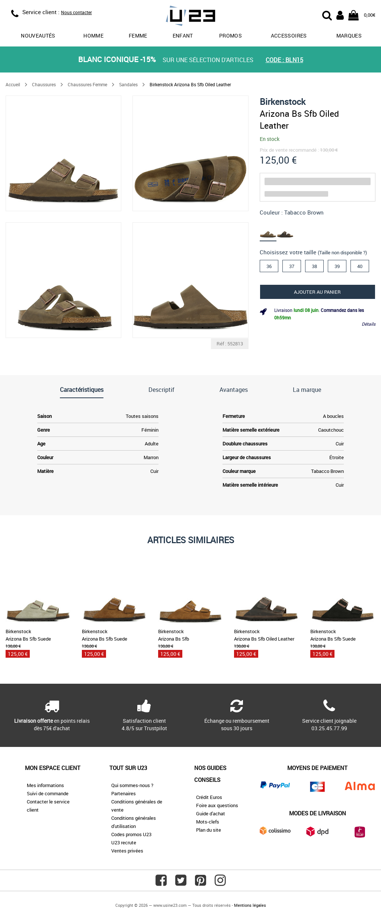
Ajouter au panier (317, 292)
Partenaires (123, 793)
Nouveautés (38, 35)
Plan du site (208, 829)
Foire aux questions (217, 805)
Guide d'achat (210, 813)
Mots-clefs (207, 821)
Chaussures (44, 84)
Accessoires (289, 35)
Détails (368, 324)
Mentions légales (250, 905)
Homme (93, 35)
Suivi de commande (47, 793)
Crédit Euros (209, 797)
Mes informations (45, 785)
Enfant (183, 35)
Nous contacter (76, 12)
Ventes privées (127, 850)
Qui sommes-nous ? (132, 785)
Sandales (128, 84)
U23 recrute (123, 842)
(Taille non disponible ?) (342, 252)
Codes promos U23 (131, 834)
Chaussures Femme (87, 84)
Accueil (13, 84)
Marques (349, 35)
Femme (138, 35)
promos (230, 35)
